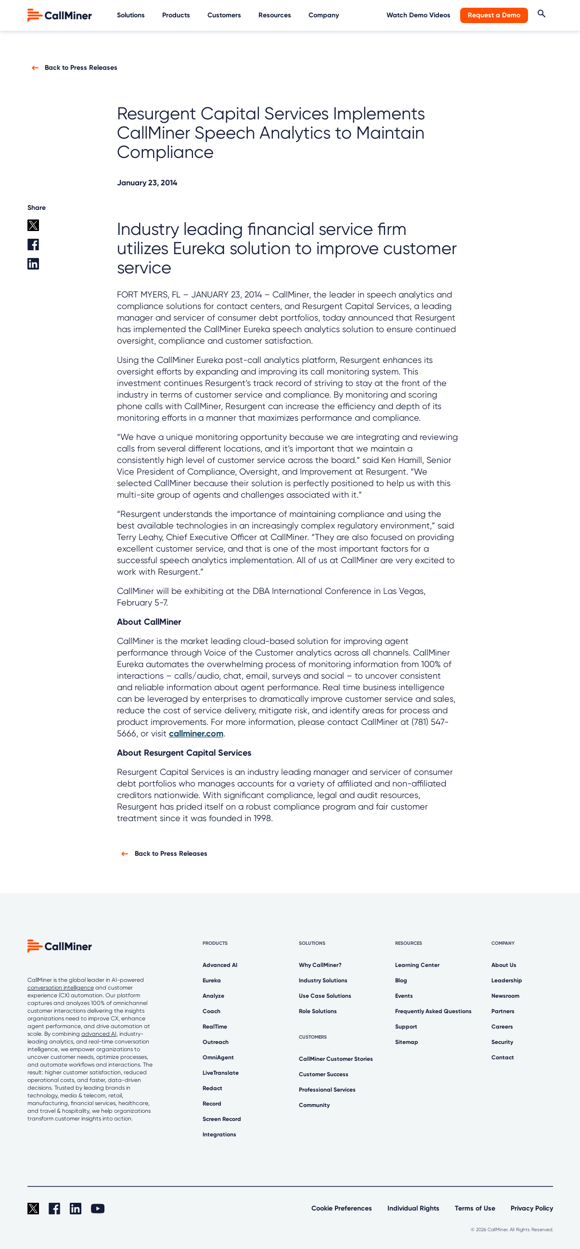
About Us (503, 965)
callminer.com (196, 733)
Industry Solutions (323, 980)
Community (314, 1105)
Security (502, 1042)
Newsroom (505, 995)
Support (406, 1026)
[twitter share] (44, 229)
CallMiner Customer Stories (336, 1059)
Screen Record (222, 1119)
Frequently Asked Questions (433, 1011)
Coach (211, 1011)
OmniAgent (218, 1057)
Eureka (212, 980)
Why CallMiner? (320, 965)
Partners (503, 1011)
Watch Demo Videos (419, 15)
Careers (502, 1026)
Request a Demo (494, 15)
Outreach (216, 1042)
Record (212, 1103)
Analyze (213, 995)
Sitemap (406, 1042)
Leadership (506, 980)
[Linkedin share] (44, 267)
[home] (60, 14)
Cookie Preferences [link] (341, 1208)
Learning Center (417, 965)
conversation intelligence (60, 987)
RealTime (215, 1026)
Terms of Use (475, 1208)
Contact (502, 1057)
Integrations (219, 1134)
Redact (212, 1088)
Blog (401, 980)
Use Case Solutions (325, 995)
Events (404, 995)
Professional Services (327, 1089)
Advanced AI (220, 965)
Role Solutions (318, 1011)
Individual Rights (413, 1208)
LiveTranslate (221, 1072)
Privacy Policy (532, 1208)
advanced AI (98, 1033)
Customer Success (323, 1074)
